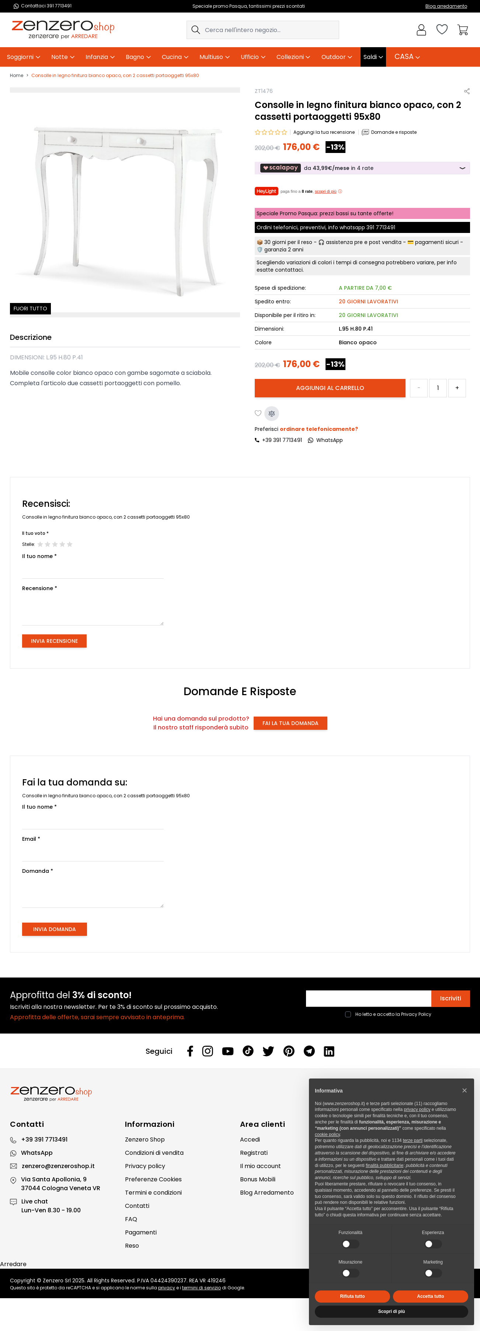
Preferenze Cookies (153, 1179)
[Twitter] (268, 1051)
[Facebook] (190, 1051)
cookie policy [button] (327, 1134)
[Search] (195, 29)
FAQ (131, 1219)
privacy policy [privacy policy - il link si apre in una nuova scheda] (417, 1109)
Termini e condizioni (153, 1192)
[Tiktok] (248, 1051)
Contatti (137, 1206)
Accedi (250, 1139)
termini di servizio (201, 1288)
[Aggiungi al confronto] (271, 413)
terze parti (412, 1140)
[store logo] (63, 30)
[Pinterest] (289, 1051)
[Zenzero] (240, 1094)
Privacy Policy (416, 1014)
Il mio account (260, 1166)
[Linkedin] (329, 1051)
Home (16, 76)
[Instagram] (207, 1051)
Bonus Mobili (257, 1179)
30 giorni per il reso (288, 242)
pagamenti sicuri (437, 242)
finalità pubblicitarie (384, 1165)
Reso (132, 1245)
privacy (166, 1288)
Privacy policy (145, 1166)
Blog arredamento (446, 6)
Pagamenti (141, 1232)
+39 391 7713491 (282, 440)
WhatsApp (37, 1153)
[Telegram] (309, 1051)
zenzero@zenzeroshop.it (58, 1166)
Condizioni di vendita (154, 1153)
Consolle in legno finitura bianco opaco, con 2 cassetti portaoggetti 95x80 (115, 76)
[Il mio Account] (421, 30)
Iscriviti (450, 998)
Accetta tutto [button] (430, 1296)
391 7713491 (380, 227)
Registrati (254, 1153)
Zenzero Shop (145, 1139)
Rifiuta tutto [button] (352, 1296)
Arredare (13, 1264)
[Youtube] (228, 1051)
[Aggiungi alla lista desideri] (258, 413)
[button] (464, 1090)
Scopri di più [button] (391, 1311)
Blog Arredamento (267, 1192)
